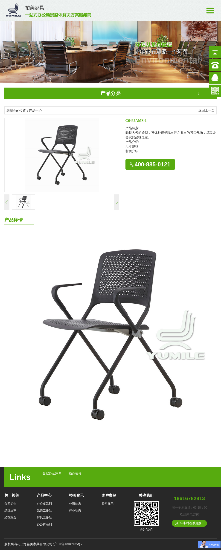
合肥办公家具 (52, 473)
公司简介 (10, 503)
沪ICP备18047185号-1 (68, 544)
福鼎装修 (75, 473)
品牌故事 (10, 510)
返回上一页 (206, 110)
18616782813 (189, 498)
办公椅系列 (44, 524)
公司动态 (75, 503)
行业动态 (75, 510)
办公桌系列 (44, 503)
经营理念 (10, 517)
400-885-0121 (153, 164)
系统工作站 (44, 510)
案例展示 (107, 503)
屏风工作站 (44, 517)
